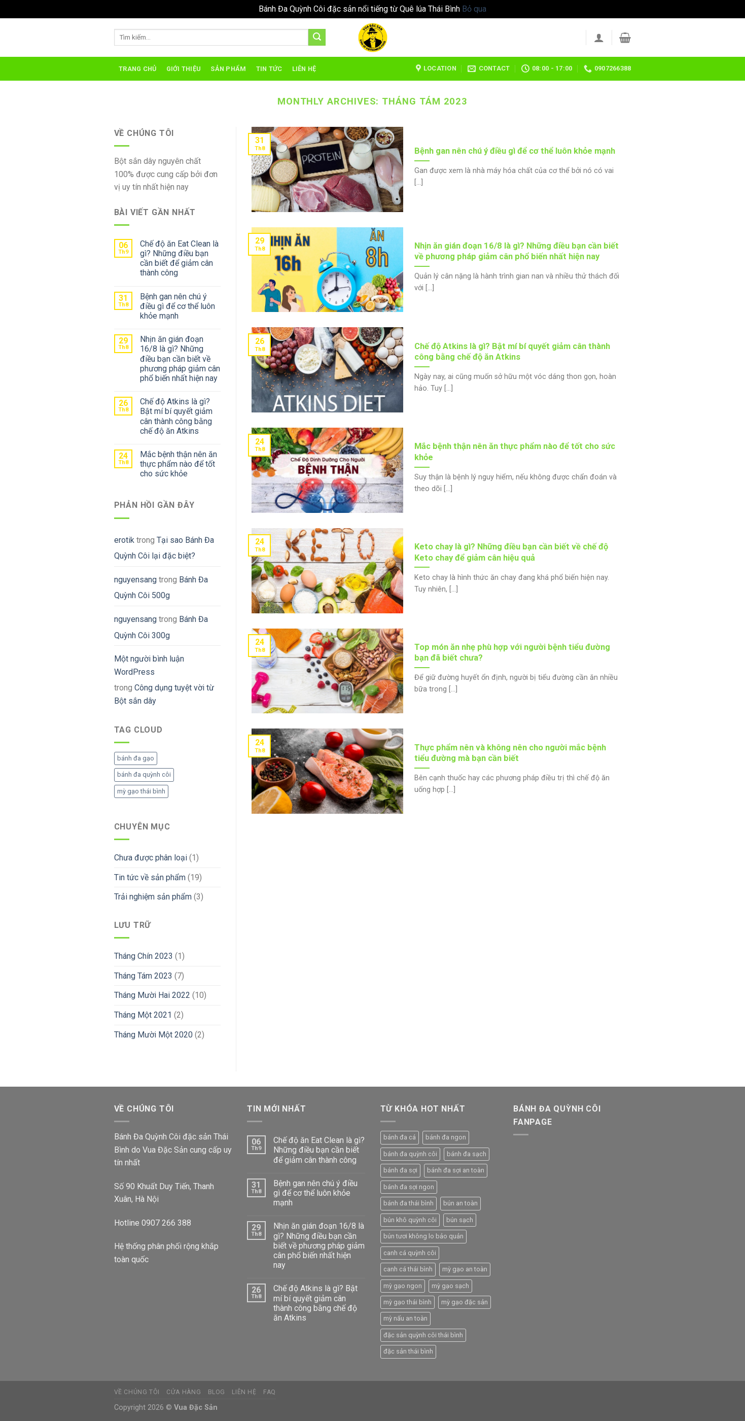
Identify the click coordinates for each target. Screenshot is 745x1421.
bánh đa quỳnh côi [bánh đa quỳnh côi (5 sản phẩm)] (410, 1154)
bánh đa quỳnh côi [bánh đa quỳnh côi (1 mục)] (144, 774)
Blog (216, 1392)
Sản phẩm (228, 69)
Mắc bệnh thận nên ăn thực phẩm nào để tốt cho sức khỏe (178, 463)
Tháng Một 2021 (143, 1015)
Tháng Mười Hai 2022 (152, 995)
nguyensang (135, 579)
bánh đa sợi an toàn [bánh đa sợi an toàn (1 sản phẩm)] (455, 1170)
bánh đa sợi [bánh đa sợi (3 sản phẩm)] (400, 1170)
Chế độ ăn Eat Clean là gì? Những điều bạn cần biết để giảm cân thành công (179, 258)
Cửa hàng (183, 1392)
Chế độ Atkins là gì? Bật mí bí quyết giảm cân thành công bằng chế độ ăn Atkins (176, 416)
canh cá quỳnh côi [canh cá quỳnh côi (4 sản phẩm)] (409, 1253)
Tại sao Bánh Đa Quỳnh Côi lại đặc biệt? (164, 548)
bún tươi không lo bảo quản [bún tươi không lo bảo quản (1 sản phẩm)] (423, 1236)
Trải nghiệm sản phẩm (153, 897)
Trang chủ (137, 69)
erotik (124, 540)
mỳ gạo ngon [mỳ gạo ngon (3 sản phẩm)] (402, 1286)
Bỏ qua (474, 9)
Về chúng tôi (137, 1392)
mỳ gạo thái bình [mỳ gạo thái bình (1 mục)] (141, 791)
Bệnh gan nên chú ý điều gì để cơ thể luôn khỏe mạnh (177, 306)
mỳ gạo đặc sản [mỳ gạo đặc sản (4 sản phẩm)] (464, 1302)
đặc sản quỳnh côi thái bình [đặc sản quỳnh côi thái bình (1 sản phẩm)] (423, 1335)
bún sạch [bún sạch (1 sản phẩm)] (459, 1220)
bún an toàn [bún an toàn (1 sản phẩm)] (460, 1203)
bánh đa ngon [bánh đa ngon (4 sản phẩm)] (445, 1137)
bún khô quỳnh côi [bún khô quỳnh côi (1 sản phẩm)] (410, 1220)
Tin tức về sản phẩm (150, 877)
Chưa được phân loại (150, 857)
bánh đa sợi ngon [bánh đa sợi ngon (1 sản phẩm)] (408, 1187)
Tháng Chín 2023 (143, 956)
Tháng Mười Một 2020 (153, 1034)
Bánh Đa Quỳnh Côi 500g (161, 588)
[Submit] (317, 37)
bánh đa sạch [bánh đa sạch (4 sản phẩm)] (466, 1154)
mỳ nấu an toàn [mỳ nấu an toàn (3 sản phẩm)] (405, 1318)
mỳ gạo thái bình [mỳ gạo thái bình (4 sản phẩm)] (407, 1302)
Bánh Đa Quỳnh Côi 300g (161, 627)
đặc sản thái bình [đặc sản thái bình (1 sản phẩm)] (408, 1351)
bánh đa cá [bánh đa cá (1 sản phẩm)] (399, 1137)
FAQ (269, 1392)
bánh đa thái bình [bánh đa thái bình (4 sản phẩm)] (408, 1203)
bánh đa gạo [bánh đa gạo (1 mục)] (135, 758)
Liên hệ (304, 69)
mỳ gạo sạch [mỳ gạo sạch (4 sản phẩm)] (450, 1286)
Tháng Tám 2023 (143, 976)
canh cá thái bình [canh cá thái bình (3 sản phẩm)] (408, 1269)
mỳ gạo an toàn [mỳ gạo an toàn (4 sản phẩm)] (464, 1269)
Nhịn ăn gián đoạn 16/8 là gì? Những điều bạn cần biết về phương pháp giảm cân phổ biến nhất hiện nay (180, 358)
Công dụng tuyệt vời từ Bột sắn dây (164, 694)
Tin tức (269, 69)
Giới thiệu (183, 69)
